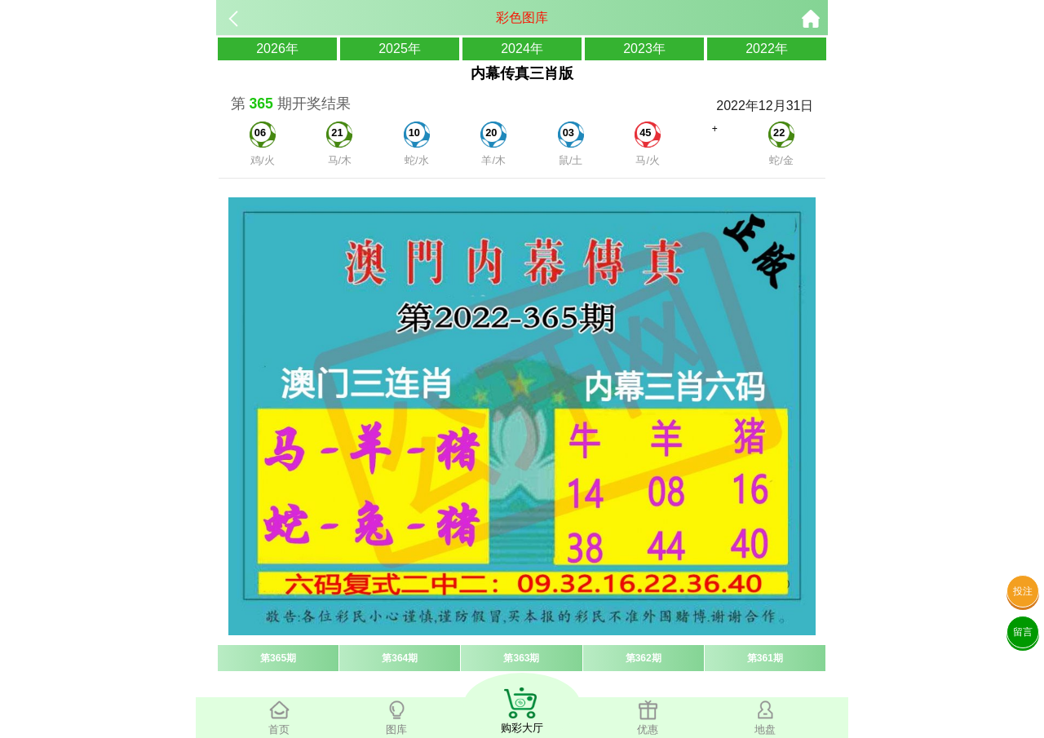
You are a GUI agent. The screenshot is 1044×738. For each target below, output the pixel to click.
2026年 (277, 48)
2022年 (766, 48)
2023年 (644, 48)
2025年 (399, 48)
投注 (1023, 591)
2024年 (522, 48)
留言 (1023, 632)
